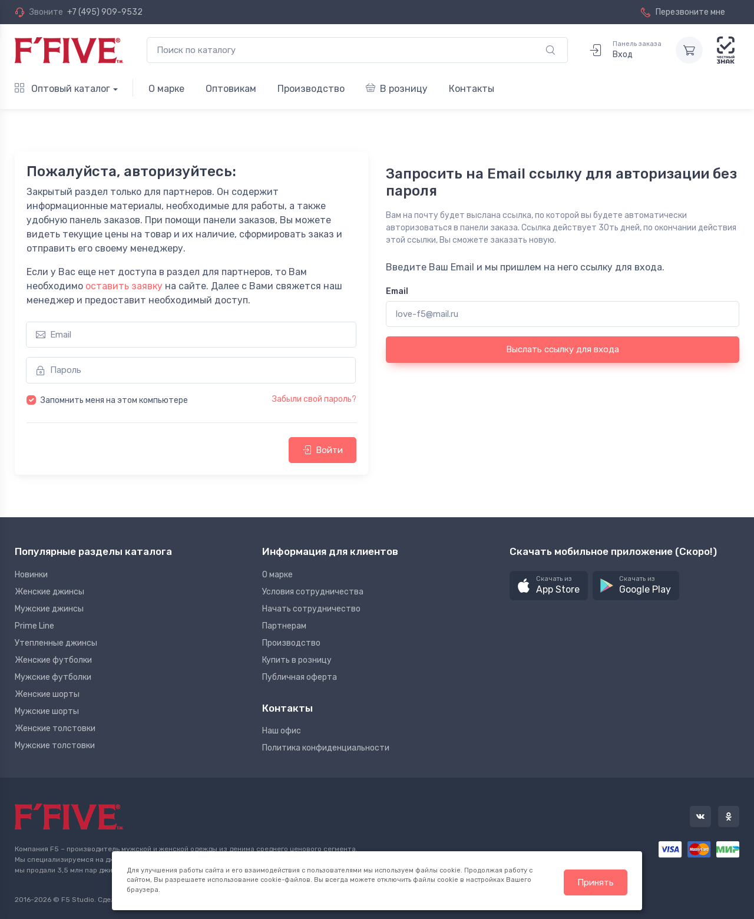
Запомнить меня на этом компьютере (114, 400)
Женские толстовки (55, 728)
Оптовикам (231, 88)
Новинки (31, 575)
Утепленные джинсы (56, 643)
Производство (311, 88)
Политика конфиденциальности (325, 748)
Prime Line (34, 626)
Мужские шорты (47, 711)
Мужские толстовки (55, 746)
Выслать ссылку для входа (562, 349)
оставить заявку (124, 286)
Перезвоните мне (683, 12)
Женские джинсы (49, 592)
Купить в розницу (297, 660)
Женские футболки (53, 660)
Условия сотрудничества (312, 592)
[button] (549, 586)
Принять (595, 882)
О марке (166, 88)
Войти (322, 450)
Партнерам (284, 626)
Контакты (471, 88)
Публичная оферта (299, 677)
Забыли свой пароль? (314, 399)
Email (397, 291)
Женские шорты (47, 694)
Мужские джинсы (49, 609)
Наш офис (281, 731)
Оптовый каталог (62, 88)
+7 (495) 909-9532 (105, 12)
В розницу (397, 88)
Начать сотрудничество (311, 609)
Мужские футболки (53, 677)
